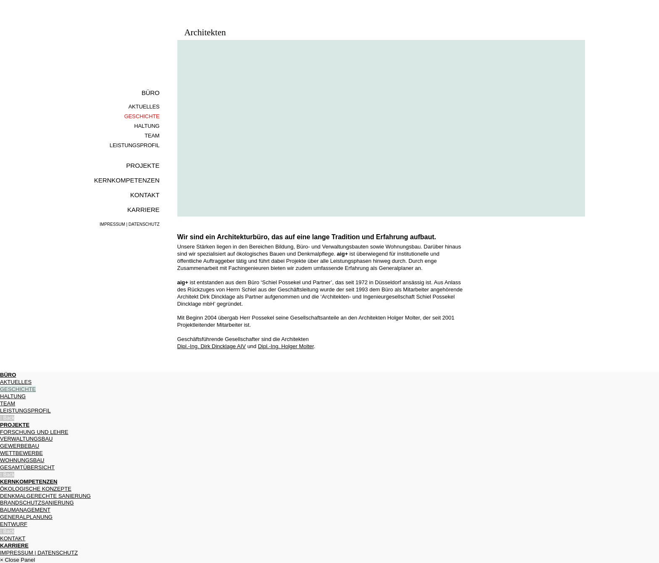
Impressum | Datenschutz (129, 224)
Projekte (142, 165)
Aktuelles (144, 106)
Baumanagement (25, 510)
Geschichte (142, 116)
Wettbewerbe (21, 453)
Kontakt (145, 195)
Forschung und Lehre (34, 432)
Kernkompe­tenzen (127, 180)
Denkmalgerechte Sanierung (45, 496)
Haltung (146, 126)
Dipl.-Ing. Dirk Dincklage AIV (211, 346)
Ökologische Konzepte (35, 489)
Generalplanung (26, 517)
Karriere (143, 209)
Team (152, 135)
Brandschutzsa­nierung (37, 503)
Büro (151, 93)
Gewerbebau (19, 446)
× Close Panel (17, 560)
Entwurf (13, 524)
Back (7, 418)
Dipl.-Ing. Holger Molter (286, 346)
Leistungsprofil (135, 145)
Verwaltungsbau (26, 439)
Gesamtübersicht (27, 467)
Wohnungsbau (22, 460)
